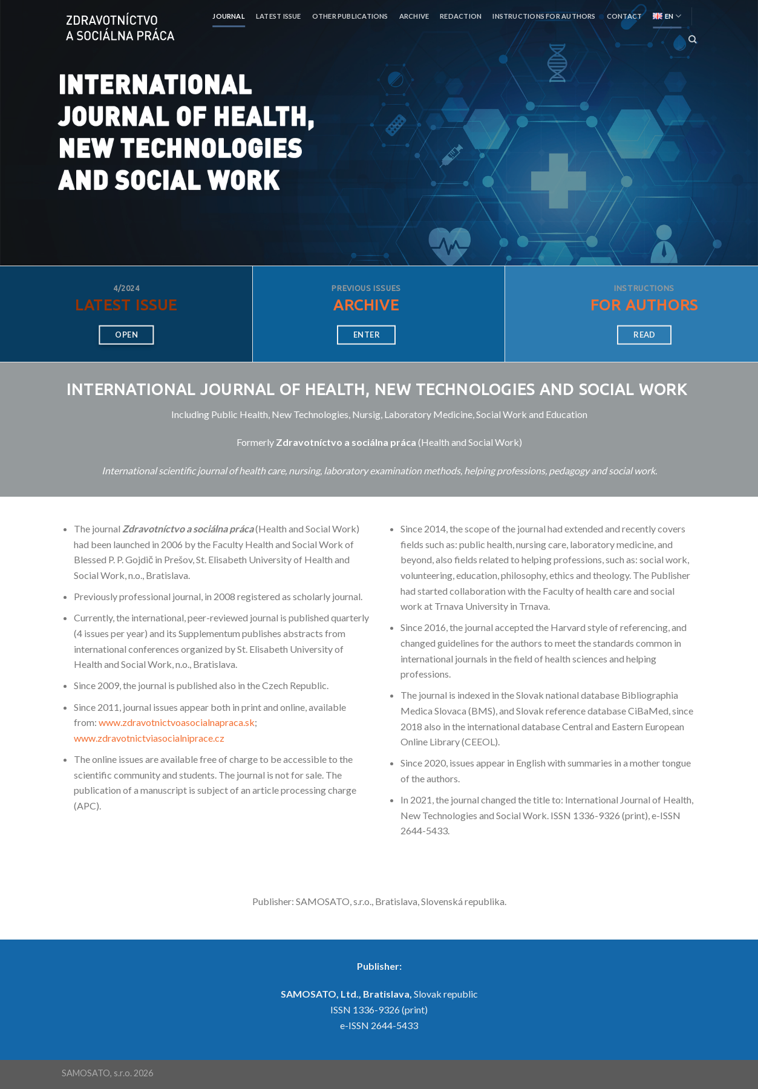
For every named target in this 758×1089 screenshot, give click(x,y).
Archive (414, 16)
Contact (624, 16)
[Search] (692, 39)
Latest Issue (278, 16)
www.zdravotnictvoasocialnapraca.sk (177, 722)
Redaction (461, 16)
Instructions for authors (543, 16)
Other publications (350, 16)
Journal (228, 16)
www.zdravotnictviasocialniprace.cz (149, 738)
